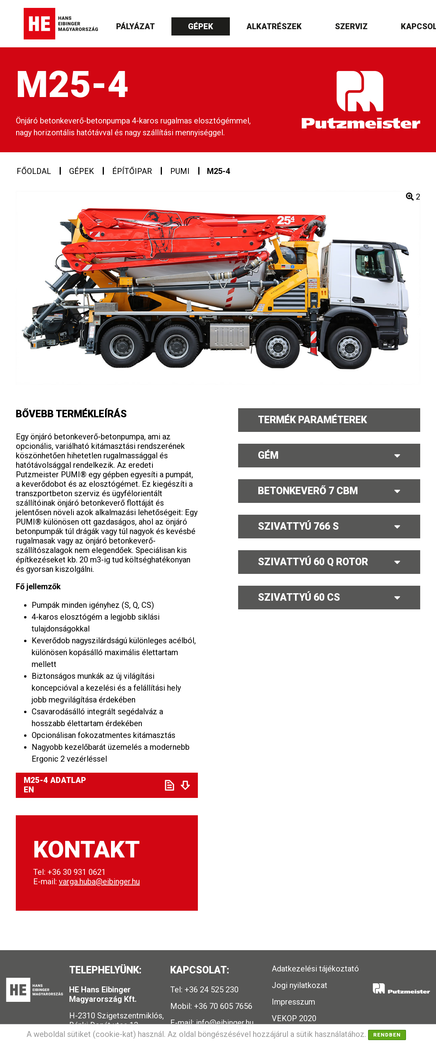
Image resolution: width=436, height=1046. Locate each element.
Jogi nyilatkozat (299, 985)
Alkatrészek (274, 26)
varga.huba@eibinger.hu (99, 881)
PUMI (180, 171)
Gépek (200, 26)
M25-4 (218, 171)
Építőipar (132, 171)
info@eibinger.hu (225, 1022)
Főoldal (34, 171)
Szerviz (351, 26)
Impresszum (293, 1002)
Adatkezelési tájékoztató (315, 968)
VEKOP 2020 (294, 1018)
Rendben (387, 1035)
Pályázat (135, 26)
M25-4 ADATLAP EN (87, 784)
